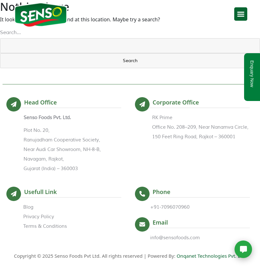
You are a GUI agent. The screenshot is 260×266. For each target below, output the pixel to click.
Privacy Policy (38, 217)
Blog (28, 207)
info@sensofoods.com (175, 238)
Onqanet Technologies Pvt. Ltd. (211, 256)
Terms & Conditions (45, 226)
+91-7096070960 (170, 207)
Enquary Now (252, 74)
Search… (10, 32)
